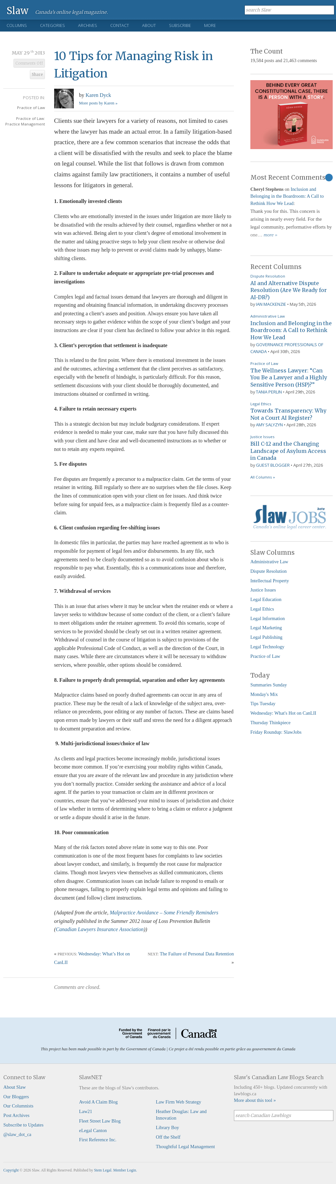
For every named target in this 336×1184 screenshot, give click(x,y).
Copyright (11, 1170)
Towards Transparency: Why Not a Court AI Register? (288, 414)
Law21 (85, 1111)
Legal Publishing (266, 637)
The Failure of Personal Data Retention (197, 953)
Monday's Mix (264, 694)
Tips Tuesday (263, 703)
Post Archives (16, 1115)
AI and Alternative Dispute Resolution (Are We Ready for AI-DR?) (288, 290)
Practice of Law (31, 107)
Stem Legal (103, 1170)
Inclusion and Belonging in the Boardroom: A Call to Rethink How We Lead (287, 196)
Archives (87, 25)
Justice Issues (262, 436)
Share (37, 74)
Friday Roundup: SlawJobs (276, 732)
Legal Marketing (266, 627)
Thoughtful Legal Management (185, 1146)
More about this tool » (255, 1100)
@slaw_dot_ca (17, 1134)
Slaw (18, 10)
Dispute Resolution (267, 276)
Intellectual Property (269, 580)
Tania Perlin (269, 392)
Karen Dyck (98, 95)
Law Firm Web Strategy (178, 1102)
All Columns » (262, 477)
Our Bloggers (16, 1096)
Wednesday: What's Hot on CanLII (283, 713)
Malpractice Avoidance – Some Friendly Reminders (164, 912)
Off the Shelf (168, 1137)
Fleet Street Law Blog (100, 1121)
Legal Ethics (260, 403)
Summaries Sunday (268, 684)
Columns (17, 25)
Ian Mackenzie (271, 304)
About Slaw (14, 1087)
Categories (52, 25)
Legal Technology (267, 646)
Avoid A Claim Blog (98, 1102)
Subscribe (180, 25)
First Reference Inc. (97, 1139)
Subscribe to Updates (23, 1125)
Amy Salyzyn (269, 425)
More (210, 25)
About (149, 25)
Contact (119, 25)
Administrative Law (267, 316)
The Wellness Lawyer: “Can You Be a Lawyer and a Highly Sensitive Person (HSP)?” (288, 377)
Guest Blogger (273, 465)
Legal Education (266, 599)
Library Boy (167, 1127)
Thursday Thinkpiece (270, 722)
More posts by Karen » (98, 103)
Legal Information (267, 618)
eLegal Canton (93, 1130)
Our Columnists (18, 1105)
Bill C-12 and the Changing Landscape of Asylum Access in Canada (288, 450)
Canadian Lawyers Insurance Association (100, 929)
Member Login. (125, 1170)
